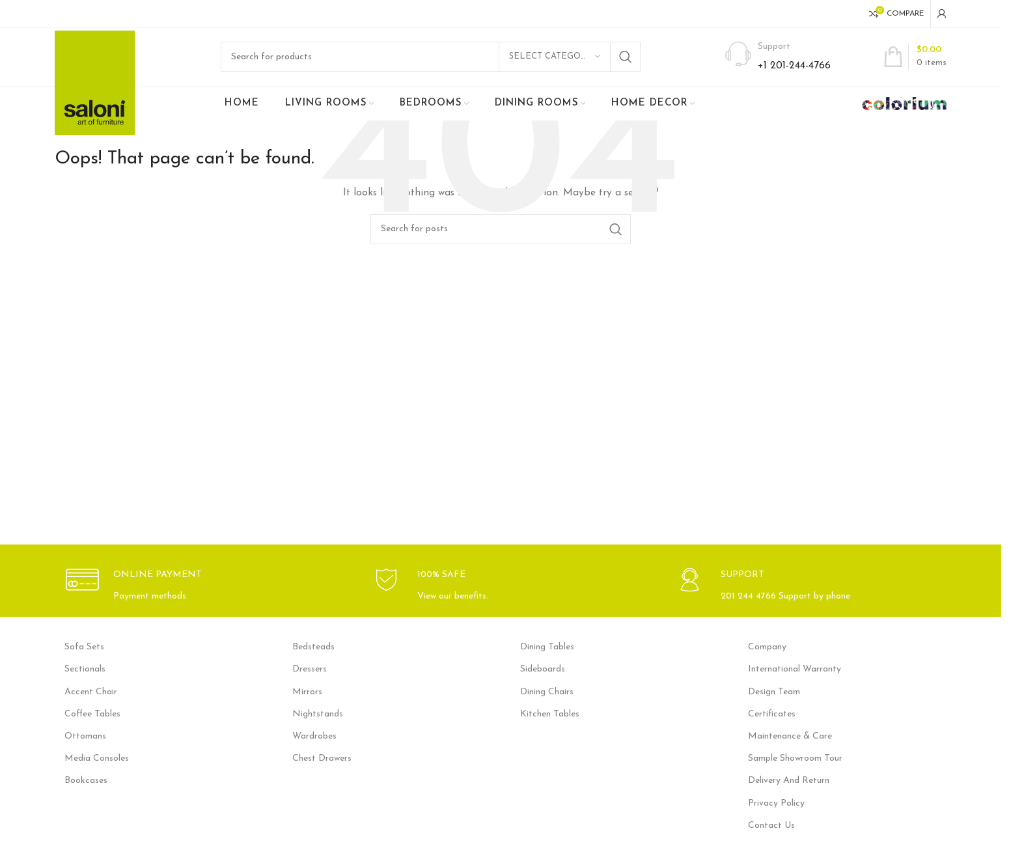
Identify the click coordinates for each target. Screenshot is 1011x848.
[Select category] (555, 57)
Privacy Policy (776, 804)
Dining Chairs (547, 693)
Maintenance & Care (790, 737)
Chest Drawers (322, 759)
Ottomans (85, 737)
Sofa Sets (84, 648)
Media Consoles (96, 759)
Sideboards (542, 670)
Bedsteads (313, 648)
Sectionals (84, 670)
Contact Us (771, 826)
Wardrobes (314, 737)
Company (767, 648)
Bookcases (85, 782)
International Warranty (794, 670)
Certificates (772, 715)
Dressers (309, 670)
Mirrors (307, 693)
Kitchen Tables (549, 715)
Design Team (774, 693)
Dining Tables (547, 648)
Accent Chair (90, 693)
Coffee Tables (92, 715)
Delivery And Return (788, 782)
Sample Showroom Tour (795, 759)
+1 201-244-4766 (794, 66)
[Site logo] (95, 83)
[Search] (431, 57)
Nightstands (317, 715)
